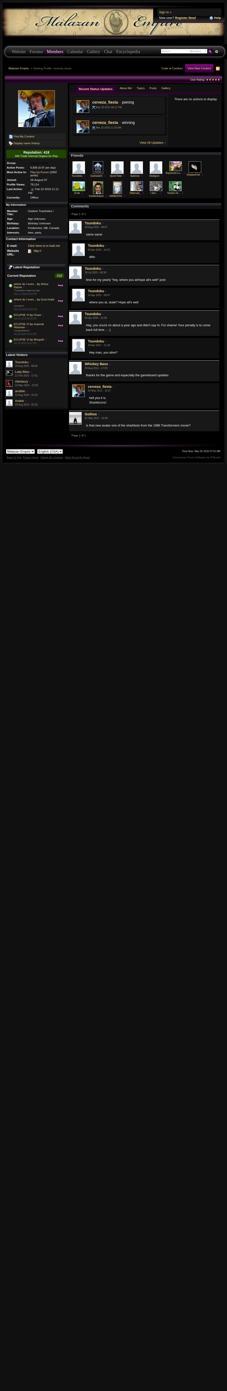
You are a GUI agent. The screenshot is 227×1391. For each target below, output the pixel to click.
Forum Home (31, 457)
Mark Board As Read (77, 457)
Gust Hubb (47, 299)
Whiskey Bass (96, 364)
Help (215, 18)
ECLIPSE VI (21, 314)
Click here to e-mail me (44, 246)
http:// (38, 251)
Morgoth (39, 339)
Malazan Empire (18, 68)
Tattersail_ (135, 193)
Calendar (75, 51)
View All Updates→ (153, 142)
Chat (108, 51)
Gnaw (37, 314)
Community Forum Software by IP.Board (196, 457)
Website (19, 51)
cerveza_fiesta (105, 102)
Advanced (216, 51)
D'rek (77, 193)
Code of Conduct (172, 68)
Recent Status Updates (96, 89)
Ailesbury (21, 381)
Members (55, 51)
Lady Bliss (22, 372)
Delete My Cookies (52, 457)
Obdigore (154, 176)
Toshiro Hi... (173, 193)
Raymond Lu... (174, 173)
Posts (152, 88)
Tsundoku (21, 362)
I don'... (154, 193)
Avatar (19, 401)
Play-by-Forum (39, 172)
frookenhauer (96, 196)
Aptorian (135, 176)
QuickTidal (116, 176)
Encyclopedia (128, 51)
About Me (126, 88)
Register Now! (185, 18)
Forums (36, 51)
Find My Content (21, 137)
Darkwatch (96, 176)
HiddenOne (115, 196)
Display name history (24, 143)
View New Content (199, 68)
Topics (141, 88)
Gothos (91, 414)
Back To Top (14, 457)
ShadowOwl (193, 174)
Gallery (93, 51)
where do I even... (25, 283)
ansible (20, 391)
